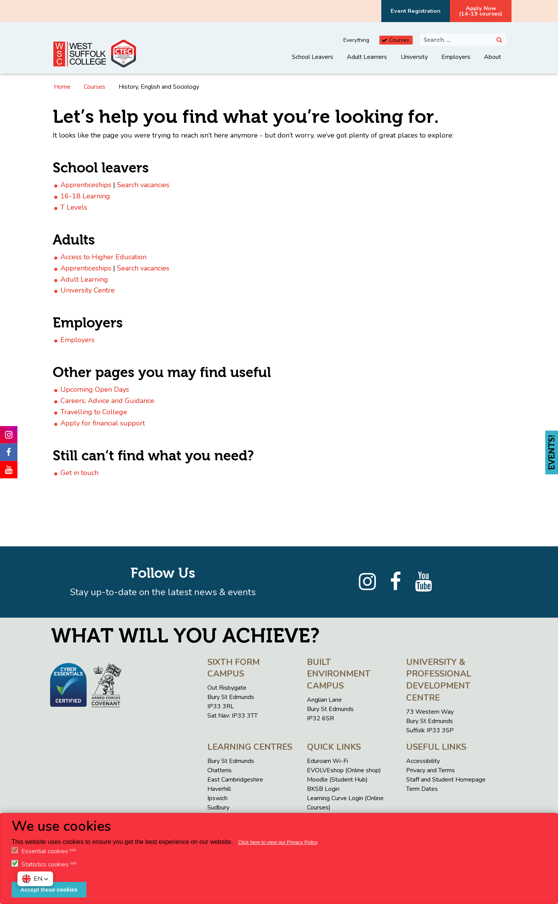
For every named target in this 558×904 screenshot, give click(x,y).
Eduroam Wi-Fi (327, 761)
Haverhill (219, 789)
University (414, 57)
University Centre (87, 290)
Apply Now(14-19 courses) (480, 10)
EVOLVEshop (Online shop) (344, 770)
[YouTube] (423, 582)
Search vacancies (143, 184)
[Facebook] (395, 582)
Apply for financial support (102, 423)
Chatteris (219, 770)
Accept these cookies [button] (49, 890)
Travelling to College (93, 412)
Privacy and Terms (430, 770)
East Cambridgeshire (235, 779)
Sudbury (218, 807)
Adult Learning (84, 279)
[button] (35, 879)
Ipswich (217, 798)
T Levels (73, 207)
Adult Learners (367, 57)
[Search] (499, 40)
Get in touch (79, 472)
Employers (455, 57)
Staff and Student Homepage (446, 779)
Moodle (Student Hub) (337, 779)
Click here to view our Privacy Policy (278, 842)
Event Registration (416, 11)
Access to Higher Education (103, 257)
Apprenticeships (85, 184)
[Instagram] (367, 582)
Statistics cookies (45, 864)
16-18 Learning (85, 196)
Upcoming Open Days (94, 389)
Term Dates (422, 789)
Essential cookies (44, 851)
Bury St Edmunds (230, 761)
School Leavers (312, 57)
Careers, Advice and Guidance (107, 400)
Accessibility (423, 761)
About (492, 57)
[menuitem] (312, 63)
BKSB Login (323, 789)
